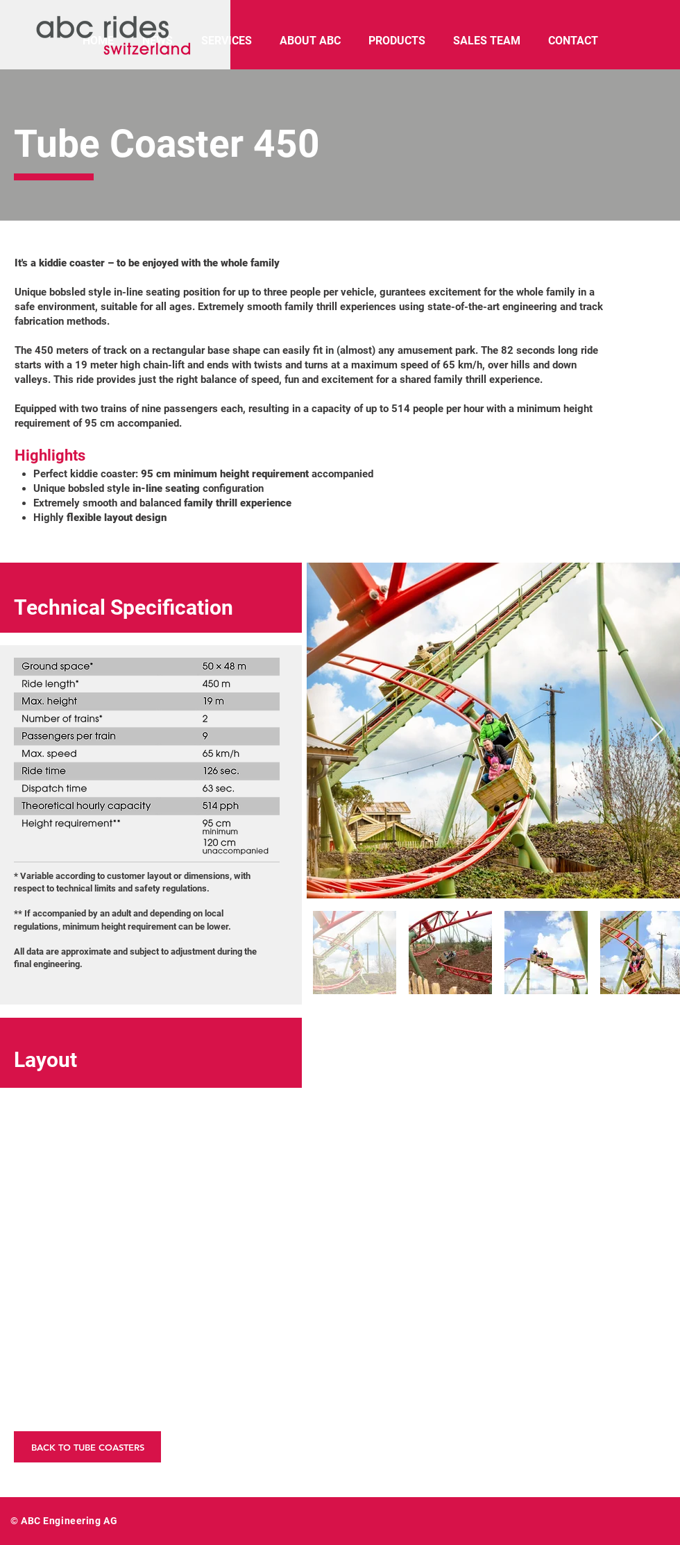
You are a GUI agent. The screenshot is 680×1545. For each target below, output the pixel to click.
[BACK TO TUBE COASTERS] (87, 1446)
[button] (151, 1199)
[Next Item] (657, 730)
